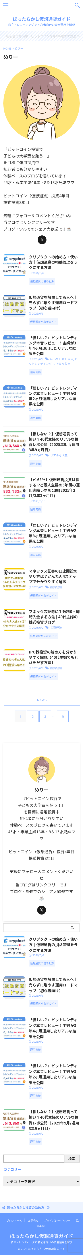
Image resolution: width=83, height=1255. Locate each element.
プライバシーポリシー (57, 1220)
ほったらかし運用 (61, 359)
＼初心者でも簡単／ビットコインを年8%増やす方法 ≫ (41, 36)
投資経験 (56, 587)
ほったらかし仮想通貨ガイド (41, 19)
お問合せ (33, 1220)
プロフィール (14, 1220)
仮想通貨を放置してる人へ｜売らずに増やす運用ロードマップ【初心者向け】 (53, 302)
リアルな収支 (61, 363)
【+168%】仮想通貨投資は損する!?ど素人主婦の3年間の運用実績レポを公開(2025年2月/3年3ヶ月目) (54, 487)
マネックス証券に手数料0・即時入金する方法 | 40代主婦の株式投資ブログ (54, 617)
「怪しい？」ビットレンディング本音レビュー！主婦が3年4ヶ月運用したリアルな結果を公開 (53, 345)
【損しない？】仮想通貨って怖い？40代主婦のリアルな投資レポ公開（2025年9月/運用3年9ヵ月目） (54, 441)
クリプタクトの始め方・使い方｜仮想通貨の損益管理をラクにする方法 (53, 262)
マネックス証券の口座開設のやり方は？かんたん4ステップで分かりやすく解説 (53, 576)
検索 (71, 1158)
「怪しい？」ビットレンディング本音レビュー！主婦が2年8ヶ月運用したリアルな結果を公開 (53, 533)
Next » (42, 700)
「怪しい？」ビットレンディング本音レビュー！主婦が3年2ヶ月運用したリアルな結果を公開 (53, 396)
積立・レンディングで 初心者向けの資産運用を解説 (41, 1242)
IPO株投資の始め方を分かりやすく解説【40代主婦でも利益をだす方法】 (53, 657)
